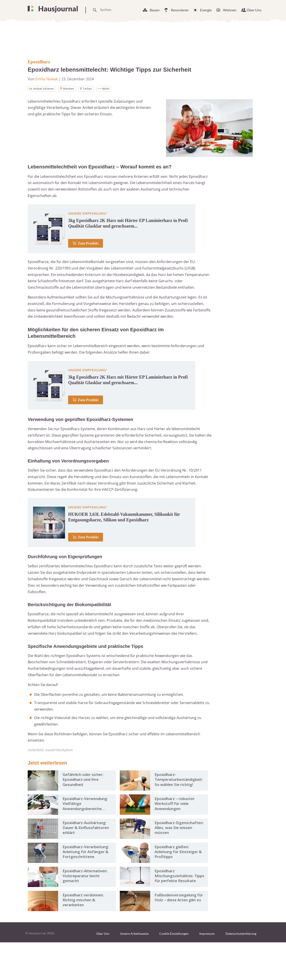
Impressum (207, 959)
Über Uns (254, 10)
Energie (206, 10)
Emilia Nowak (46, 79)
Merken (70, 89)
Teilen (90, 89)
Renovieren (180, 10)
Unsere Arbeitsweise (134, 959)
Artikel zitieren (42, 89)
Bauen (155, 10)
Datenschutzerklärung (240, 959)
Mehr (108, 89)
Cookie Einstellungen (174, 959)
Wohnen (229, 10)
